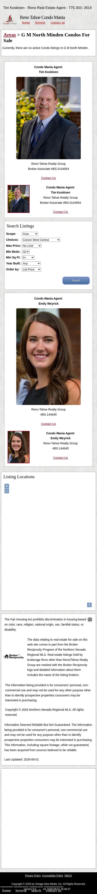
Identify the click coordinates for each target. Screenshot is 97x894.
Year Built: (13, 263)
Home (26, 22)
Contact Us (58, 22)
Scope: (11, 233)
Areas (9, 34)
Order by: (12, 269)
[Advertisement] (48, 818)
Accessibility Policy (52, 875)
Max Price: (13, 245)
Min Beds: (13, 251)
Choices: (12, 239)
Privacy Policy (33, 875)
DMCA (68, 875)
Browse (40, 22)
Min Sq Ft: (13, 257)
